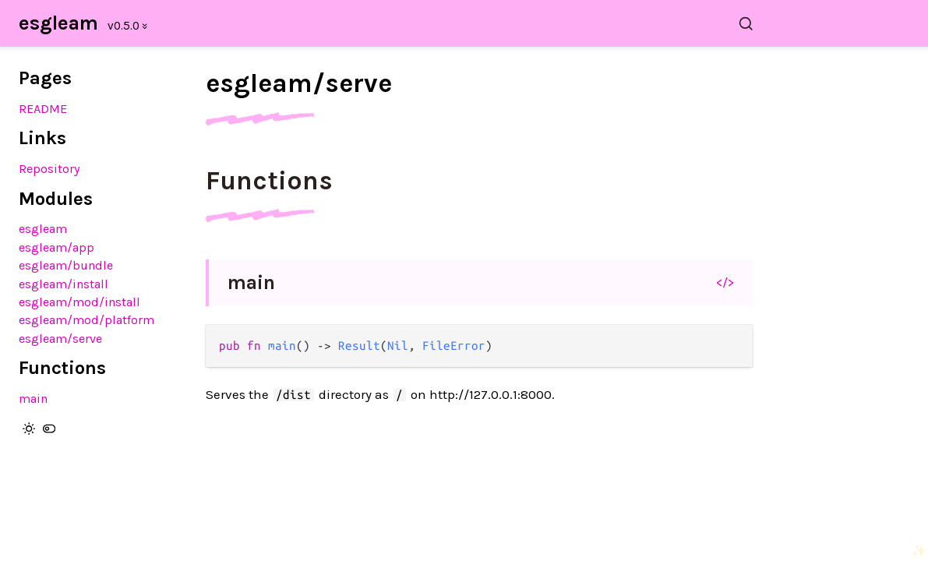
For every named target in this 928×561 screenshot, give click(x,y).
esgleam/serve (60, 338)
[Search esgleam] (488, 23)
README (43, 108)
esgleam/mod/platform (86, 319)
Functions (269, 180)
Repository (49, 168)
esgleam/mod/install (79, 302)
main (33, 398)
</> (725, 282)
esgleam (58, 23)
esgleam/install (63, 284)
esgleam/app (56, 247)
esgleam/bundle (66, 265)
